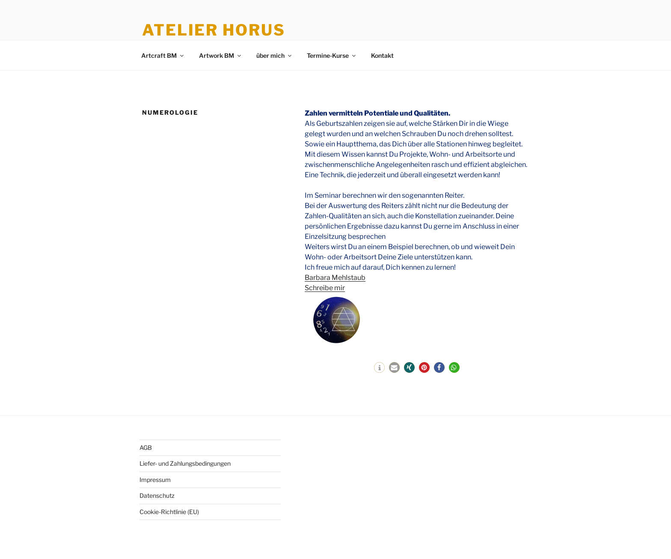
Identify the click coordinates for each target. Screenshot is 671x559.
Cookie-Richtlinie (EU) (169, 511)
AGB (146, 447)
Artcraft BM (163, 55)
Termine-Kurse (332, 55)
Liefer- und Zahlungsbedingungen (185, 463)
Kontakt (382, 55)
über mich (274, 55)
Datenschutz (157, 495)
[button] (379, 367)
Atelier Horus (213, 30)
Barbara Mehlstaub (335, 278)
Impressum (155, 479)
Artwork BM (220, 55)
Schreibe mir (325, 288)
